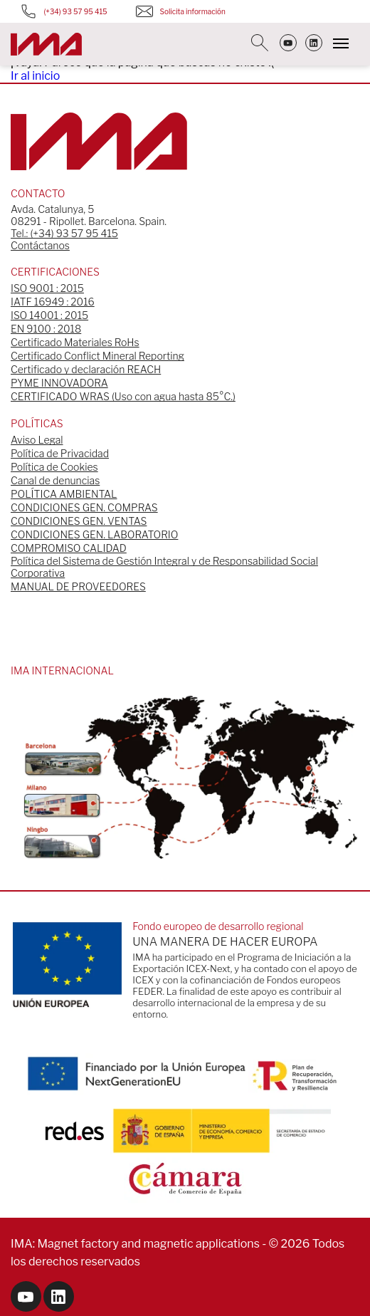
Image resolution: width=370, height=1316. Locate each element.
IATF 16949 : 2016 (53, 302)
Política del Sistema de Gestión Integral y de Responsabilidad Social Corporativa (164, 567)
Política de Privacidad (60, 453)
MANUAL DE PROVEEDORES (78, 586)
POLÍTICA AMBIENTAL (64, 494)
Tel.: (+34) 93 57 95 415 (64, 233)
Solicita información (181, 11)
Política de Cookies (54, 467)
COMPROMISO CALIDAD (69, 548)
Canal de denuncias (55, 480)
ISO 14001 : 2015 (49, 315)
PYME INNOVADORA (59, 383)
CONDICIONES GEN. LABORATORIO (94, 534)
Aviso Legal (37, 440)
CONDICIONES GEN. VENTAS (79, 521)
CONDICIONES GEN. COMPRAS (84, 507)
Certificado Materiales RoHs (75, 342)
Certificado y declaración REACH (86, 369)
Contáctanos (40, 245)
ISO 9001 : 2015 (47, 288)
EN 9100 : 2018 (46, 329)
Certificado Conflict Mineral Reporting (97, 356)
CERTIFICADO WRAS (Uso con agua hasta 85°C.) (123, 396)
